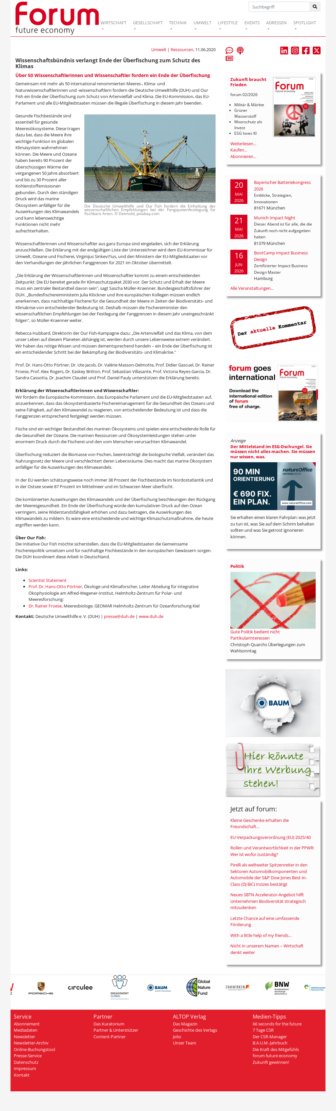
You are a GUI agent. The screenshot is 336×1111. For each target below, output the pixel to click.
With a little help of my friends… (261, 935)
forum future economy (275, 1056)
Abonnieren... (243, 156)
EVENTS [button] (252, 23)
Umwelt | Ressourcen (172, 49)
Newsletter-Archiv (31, 1043)
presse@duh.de (119, 616)
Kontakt (22, 1075)
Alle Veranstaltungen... (252, 288)
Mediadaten (25, 1030)
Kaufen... (238, 150)
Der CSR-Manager (270, 1037)
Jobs (177, 1037)
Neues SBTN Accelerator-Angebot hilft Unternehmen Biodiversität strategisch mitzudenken (268, 901)
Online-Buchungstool (34, 1049)
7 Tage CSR (263, 1030)
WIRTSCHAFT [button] (113, 23)
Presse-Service (28, 1056)
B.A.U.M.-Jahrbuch (270, 1043)
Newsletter (24, 1037)
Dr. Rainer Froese (45, 606)
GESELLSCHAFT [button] (148, 23)
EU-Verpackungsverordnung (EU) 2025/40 (270, 837)
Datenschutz (26, 1062)
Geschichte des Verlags (195, 1030)
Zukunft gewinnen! (271, 1062)
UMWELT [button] (202, 23)
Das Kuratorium (109, 1024)
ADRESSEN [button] (276, 23)
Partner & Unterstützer (116, 1030)
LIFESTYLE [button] (228, 23)
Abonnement (27, 1024)
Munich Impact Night (274, 218)
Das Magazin (185, 1024)
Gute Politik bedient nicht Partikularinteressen (255, 635)
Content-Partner (110, 1037)
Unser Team (184, 1043)
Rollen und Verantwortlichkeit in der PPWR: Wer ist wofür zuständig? (272, 851)
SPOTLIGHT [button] (304, 23)
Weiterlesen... (243, 144)
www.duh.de (151, 616)
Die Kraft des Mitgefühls (276, 1049)
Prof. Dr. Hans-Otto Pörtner (55, 586)
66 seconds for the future (277, 1024)
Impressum (25, 1068)
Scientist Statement (48, 580)
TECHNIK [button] (178, 23)
